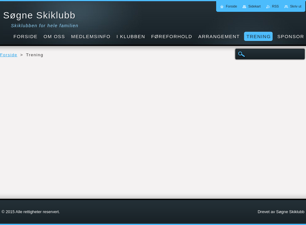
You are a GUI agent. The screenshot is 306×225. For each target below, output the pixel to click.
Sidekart (254, 6)
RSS (275, 6)
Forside (8, 54)
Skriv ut (295, 6)
